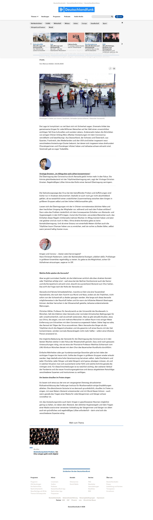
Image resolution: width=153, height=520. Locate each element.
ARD (63, 500)
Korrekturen (110, 491)
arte (80, 500)
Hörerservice (74, 482)
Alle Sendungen (36, 484)
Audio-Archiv (78, 16)
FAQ (89, 482)
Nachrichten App (56, 491)
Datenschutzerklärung (70, 498)
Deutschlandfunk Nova (92, 3)
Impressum (100, 498)
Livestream (54, 482)
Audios (53, 484)
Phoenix (74, 500)
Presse (108, 484)
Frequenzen (55, 493)
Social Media (74, 484)
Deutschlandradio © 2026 (76, 507)
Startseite (33, 23)
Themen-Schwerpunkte (38, 493)
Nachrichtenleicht (36, 489)
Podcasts (67, 16)
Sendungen (45, 16)
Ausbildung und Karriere (114, 486)
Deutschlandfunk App (58, 489)
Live (119, 17)
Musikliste (91, 489)
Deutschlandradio (59, 3)
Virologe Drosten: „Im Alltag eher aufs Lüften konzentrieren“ (64, 174)
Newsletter (91, 484)
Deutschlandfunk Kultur (75, 3)
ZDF (68, 500)
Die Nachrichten (36, 486)
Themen (33, 16)
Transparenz (110, 489)
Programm (56, 16)
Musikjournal (42, 23)
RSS (89, 491)
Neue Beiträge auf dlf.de (38, 491)
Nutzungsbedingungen (87, 498)
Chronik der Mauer (89, 500)
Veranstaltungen (93, 486)
